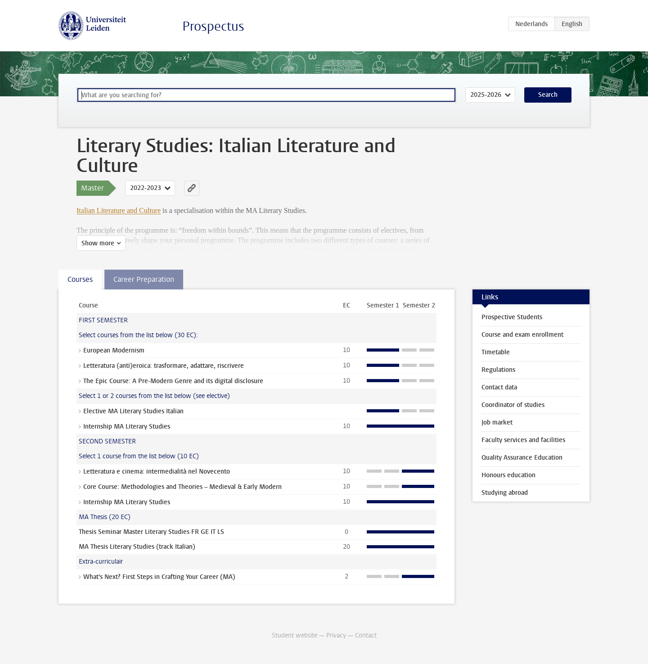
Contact (366, 635)
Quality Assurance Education (522, 457)
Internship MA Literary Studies (126, 426)
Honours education (509, 475)
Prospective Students (512, 317)
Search (548, 94)
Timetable (496, 352)
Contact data (499, 387)
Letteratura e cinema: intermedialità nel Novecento (156, 471)
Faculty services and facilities (523, 440)
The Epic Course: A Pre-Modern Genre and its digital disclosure (173, 381)
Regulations (498, 370)
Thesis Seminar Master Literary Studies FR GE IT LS (151, 532)
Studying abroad (505, 492)
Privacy (336, 635)
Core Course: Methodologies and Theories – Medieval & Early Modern (182, 487)
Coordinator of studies (513, 405)
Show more (97, 243)
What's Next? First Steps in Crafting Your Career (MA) (159, 577)
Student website (294, 635)
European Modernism (113, 350)
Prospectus (213, 26)
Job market (497, 422)
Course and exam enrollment (522, 334)
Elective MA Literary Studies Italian (133, 411)
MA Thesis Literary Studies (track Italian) (137, 546)
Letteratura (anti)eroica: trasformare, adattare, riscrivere (163, 365)
